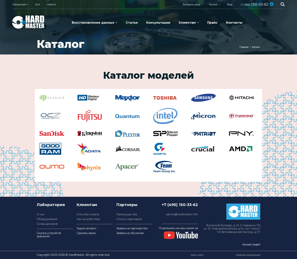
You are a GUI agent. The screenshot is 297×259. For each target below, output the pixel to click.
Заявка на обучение (130, 233)
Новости (51, 4)
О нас (41, 214)
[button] (272, 4)
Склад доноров (47, 224)
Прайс (212, 22)
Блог (37, 4)
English (256, 244)
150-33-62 (254, 4)
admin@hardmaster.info (182, 214)
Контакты (234, 22)
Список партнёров (129, 219)
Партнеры (127, 204)
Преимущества (126, 214)
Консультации (158, 22)
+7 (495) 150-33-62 (180, 204)
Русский (246, 244)
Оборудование (47, 219)
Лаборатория (19, 4)
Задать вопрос (86, 228)
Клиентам (187, 22)
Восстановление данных (93, 22)
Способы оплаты (88, 214)
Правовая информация (248, 255)
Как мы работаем (88, 219)
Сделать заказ (86, 233)
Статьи (132, 22)
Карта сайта (197, 255)
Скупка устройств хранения (49, 235)
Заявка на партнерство (132, 228)
